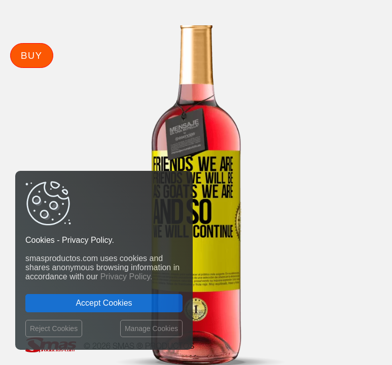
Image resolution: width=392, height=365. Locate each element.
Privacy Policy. (126, 276)
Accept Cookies (104, 303)
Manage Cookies (151, 328)
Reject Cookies (54, 328)
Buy (32, 55)
